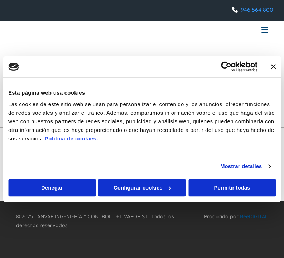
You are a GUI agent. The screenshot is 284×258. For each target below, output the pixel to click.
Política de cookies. (71, 138)
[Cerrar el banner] (273, 66)
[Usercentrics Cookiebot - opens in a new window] (226, 66)
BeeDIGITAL (254, 216)
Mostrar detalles (241, 166)
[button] (186, 30)
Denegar (52, 188)
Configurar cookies (142, 188)
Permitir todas (232, 188)
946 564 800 (257, 9)
